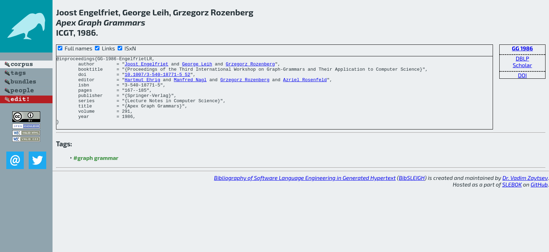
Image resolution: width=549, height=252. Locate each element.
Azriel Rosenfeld (305, 85)
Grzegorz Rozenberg (250, 66)
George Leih (197, 66)
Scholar (522, 65)
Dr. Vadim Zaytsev (525, 191)
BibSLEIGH (411, 191)
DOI (522, 75)
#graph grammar (96, 171)
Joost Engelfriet (146, 66)
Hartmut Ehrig (142, 85)
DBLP (522, 58)
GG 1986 (522, 48)
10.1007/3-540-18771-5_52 (157, 78)
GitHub (539, 198)
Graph (90, 22)
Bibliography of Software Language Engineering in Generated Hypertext (305, 191)
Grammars (124, 22)
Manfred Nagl (190, 85)
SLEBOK (512, 198)
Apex (66, 22)
